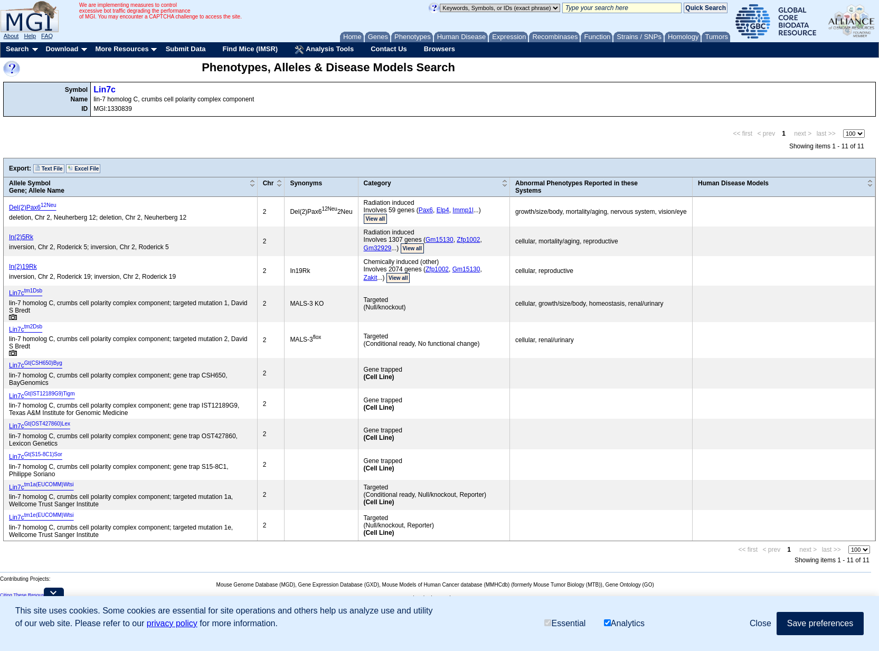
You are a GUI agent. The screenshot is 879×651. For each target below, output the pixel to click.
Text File (49, 168)
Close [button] (760, 623)
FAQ (47, 36)
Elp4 (443, 210)
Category (377, 183)
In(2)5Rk (21, 237)
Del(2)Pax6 (32, 207)
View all (375, 219)
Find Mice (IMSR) (250, 49)
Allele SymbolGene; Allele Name (36, 187)
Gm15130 (439, 239)
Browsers (439, 49)
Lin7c (104, 89)
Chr (268, 183)
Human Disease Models (733, 183)
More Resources (121, 49)
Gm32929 (378, 248)
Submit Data (186, 49)
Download (61, 49)
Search (17, 49)
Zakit (370, 277)
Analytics (624, 623)
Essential (564, 623)
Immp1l (462, 210)
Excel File (83, 168)
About (11, 36)
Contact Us (389, 49)
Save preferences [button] (820, 623)
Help (30, 36)
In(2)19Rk (23, 266)
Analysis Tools (324, 49)
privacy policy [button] (172, 623)
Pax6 (426, 210)
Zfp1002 (468, 239)
